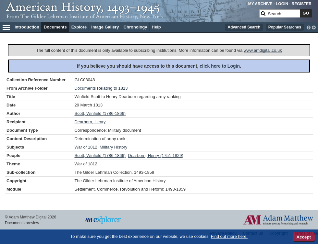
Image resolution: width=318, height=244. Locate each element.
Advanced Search (244, 27)
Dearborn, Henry (90, 121)
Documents (55, 27)
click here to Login (220, 66)
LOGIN (282, 4)
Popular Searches (284, 27)
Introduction (27, 27)
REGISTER (302, 4)
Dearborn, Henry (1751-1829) (155, 155)
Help (156, 27)
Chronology (135, 27)
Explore (79, 27)
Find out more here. (229, 236)
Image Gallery (105, 27)
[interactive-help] (309, 27)
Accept (304, 237)
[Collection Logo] (131, 16)
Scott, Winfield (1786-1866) (100, 113)
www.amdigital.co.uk (263, 50)
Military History (113, 147)
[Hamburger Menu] (6, 26)
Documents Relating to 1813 (101, 88)
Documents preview (22, 223)
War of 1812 (86, 147)
